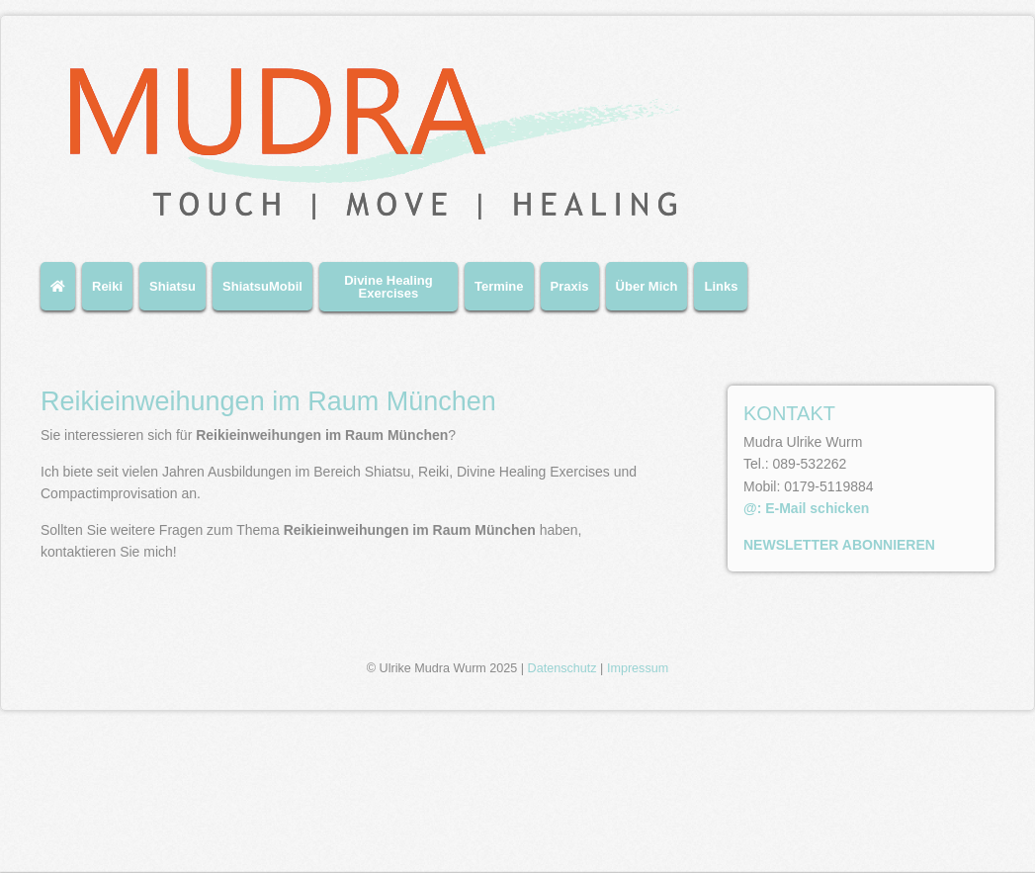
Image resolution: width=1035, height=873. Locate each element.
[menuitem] (61, 294)
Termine (499, 286)
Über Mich (647, 286)
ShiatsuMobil (262, 286)
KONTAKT (789, 413)
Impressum (637, 815)
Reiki (107, 286)
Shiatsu (172, 286)
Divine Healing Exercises (388, 287)
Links (720, 286)
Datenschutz (562, 815)
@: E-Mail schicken (806, 508)
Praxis (570, 286)
